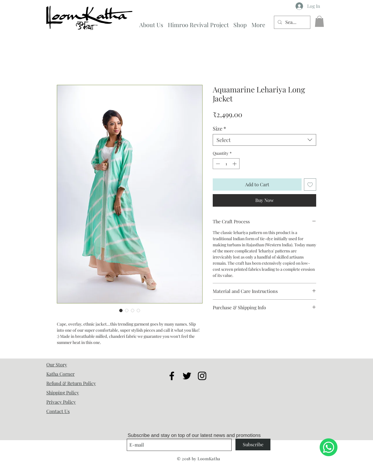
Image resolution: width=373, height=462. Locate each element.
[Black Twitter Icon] (187, 376)
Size (219, 128)
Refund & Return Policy (71, 383)
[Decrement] (217, 164)
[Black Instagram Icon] (202, 376)
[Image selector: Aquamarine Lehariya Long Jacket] (121, 310)
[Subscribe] (252, 444)
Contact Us (58, 411)
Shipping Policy (62, 392)
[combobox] (264, 140)
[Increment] (235, 164)
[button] (319, 21)
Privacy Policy (61, 402)
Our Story (56, 364)
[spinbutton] (226, 164)
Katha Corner (60, 374)
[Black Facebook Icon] (171, 376)
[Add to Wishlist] (310, 184)
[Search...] (291, 22)
